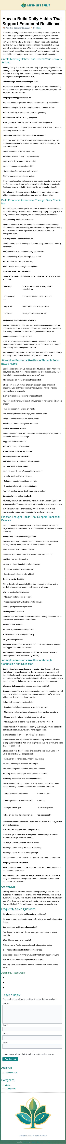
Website (5, 1042)
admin (38, 28)
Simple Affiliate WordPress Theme (40, 1142)
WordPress (26, 1142)
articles (7, 1085)
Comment (6, 1003)
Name (4, 1025)
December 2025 (11, 1073)
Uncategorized (10, 1088)
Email (4, 1034)
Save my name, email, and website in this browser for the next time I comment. (28, 1054)
